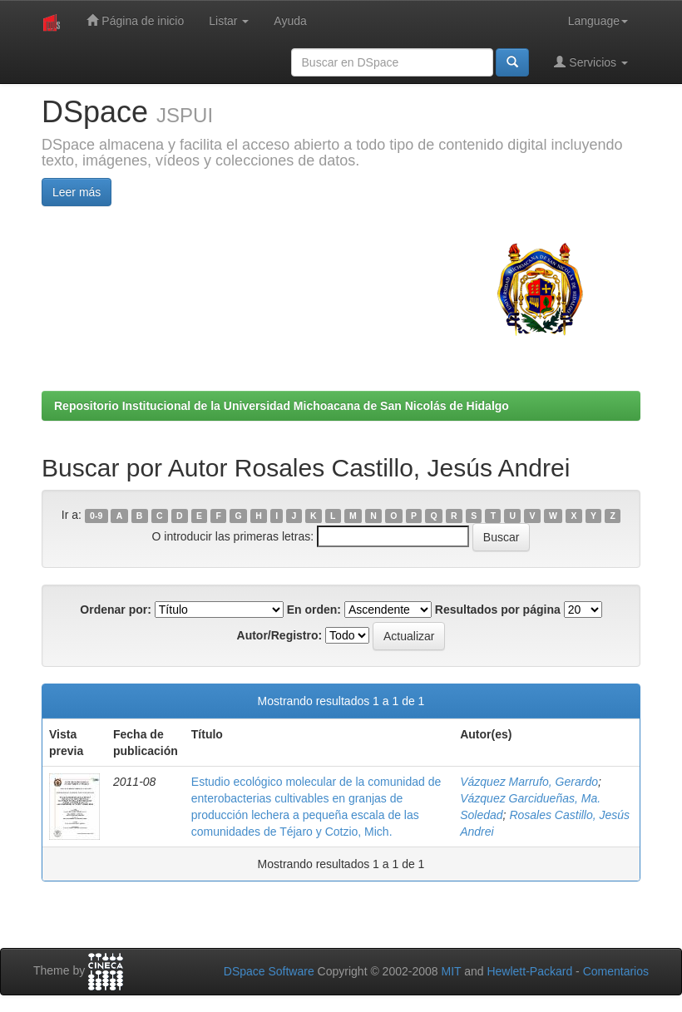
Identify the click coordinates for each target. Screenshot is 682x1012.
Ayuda (290, 20)
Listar (229, 20)
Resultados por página (498, 609)
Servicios (591, 62)
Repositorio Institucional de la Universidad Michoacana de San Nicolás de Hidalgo (281, 405)
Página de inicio (135, 20)
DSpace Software (269, 971)
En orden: (314, 609)
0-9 (96, 516)
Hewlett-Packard (529, 971)
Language (598, 20)
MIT (451, 971)
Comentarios (616, 971)
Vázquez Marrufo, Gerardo (529, 781)
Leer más (76, 192)
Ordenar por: (115, 609)
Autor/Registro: (280, 635)
